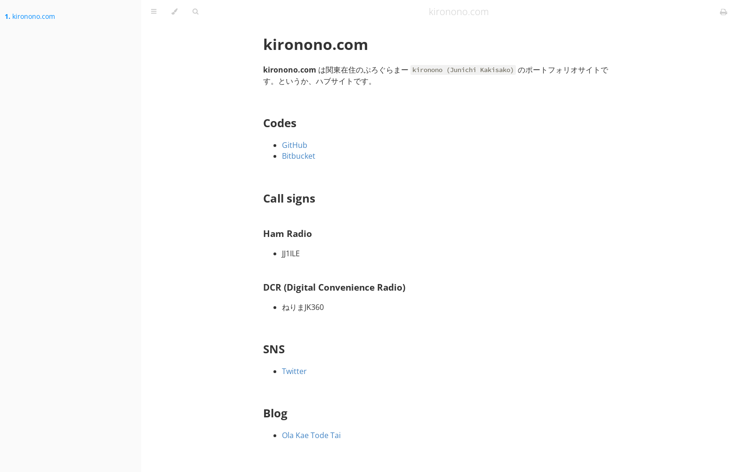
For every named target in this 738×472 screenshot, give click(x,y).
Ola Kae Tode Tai (311, 435)
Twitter (294, 371)
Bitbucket (298, 156)
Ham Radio (287, 233)
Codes (280, 122)
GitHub (294, 145)
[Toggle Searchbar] (195, 12)
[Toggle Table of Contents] (154, 12)
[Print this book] (723, 12)
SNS (274, 349)
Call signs (289, 198)
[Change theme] (174, 12)
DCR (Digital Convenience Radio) (334, 287)
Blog (275, 413)
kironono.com (30, 16)
